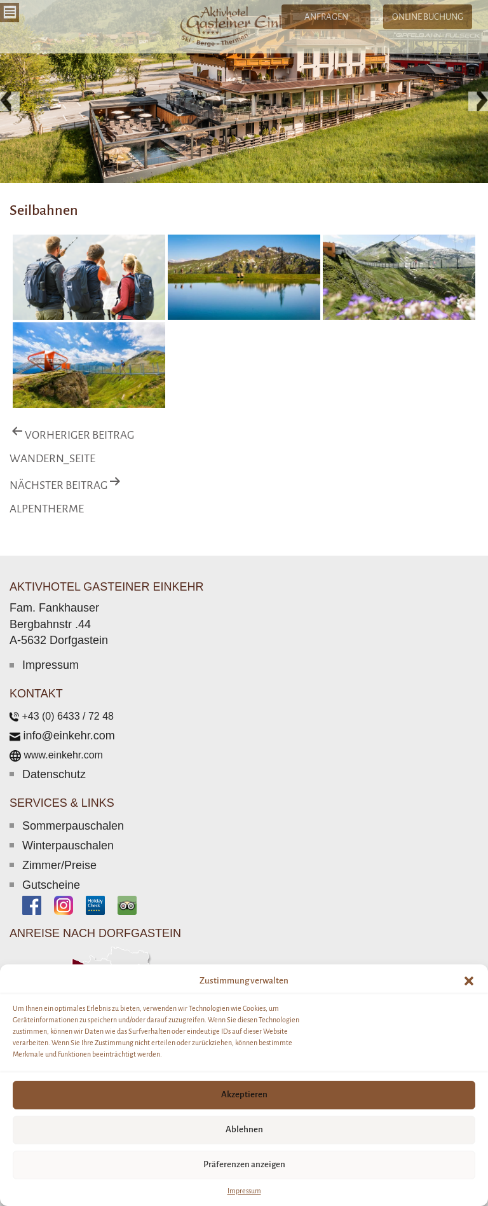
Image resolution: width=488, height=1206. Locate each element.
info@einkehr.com (68, 735)
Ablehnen (244, 1129)
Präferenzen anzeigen (244, 1164)
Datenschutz (54, 774)
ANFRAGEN (326, 17)
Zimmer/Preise (59, 865)
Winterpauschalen (68, 845)
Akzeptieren (244, 1094)
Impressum (244, 1191)
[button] (469, 981)
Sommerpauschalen (73, 825)
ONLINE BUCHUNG (427, 17)
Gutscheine (51, 885)
